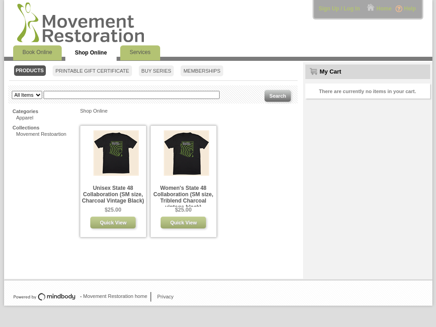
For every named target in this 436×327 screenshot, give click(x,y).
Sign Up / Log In (339, 8)
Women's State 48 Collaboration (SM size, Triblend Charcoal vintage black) (183, 197)
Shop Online (94, 111)
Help (410, 8)
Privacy (165, 296)
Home (384, 8)
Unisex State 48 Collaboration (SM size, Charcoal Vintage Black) (113, 194)
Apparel (25, 117)
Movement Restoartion (41, 134)
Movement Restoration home (115, 296)
